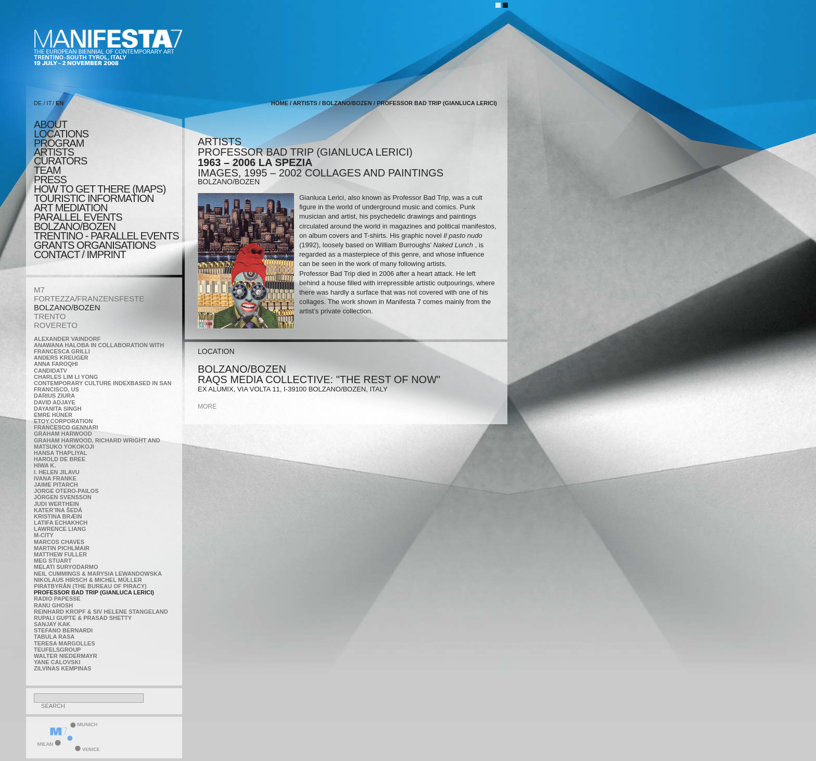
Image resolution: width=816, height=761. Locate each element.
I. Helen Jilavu (57, 472)
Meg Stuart (53, 560)
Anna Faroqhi (56, 364)
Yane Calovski (57, 662)
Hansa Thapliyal (60, 453)
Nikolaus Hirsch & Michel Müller (88, 580)
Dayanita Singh (57, 408)
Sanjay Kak (52, 624)
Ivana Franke (55, 478)
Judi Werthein (56, 504)
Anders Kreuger (61, 357)
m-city (44, 535)
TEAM (47, 170)
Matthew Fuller (60, 554)
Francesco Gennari (66, 427)
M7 (39, 289)
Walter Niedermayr (65, 656)
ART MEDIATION (70, 207)
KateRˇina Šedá (58, 510)
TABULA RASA (54, 636)
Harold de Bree (59, 459)
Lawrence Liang (60, 529)
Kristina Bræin (58, 516)
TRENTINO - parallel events (106, 235)
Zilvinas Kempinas (62, 668)
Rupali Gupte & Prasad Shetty (83, 618)
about (50, 124)
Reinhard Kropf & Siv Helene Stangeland (101, 611)
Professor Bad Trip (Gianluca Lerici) (94, 592)
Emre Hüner (53, 415)
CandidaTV (50, 370)
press (50, 179)
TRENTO (50, 316)
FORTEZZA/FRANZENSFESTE (89, 298)
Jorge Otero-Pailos (66, 491)
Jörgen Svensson (63, 497)
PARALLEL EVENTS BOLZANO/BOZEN (78, 221)
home (279, 103)
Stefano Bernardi (63, 630)
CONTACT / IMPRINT (80, 254)
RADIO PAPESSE (57, 598)
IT (49, 103)
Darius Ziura (54, 395)
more (207, 406)
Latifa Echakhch (60, 522)
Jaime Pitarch (56, 484)
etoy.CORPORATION (63, 421)
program (59, 143)
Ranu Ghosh (53, 605)
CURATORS (60, 161)
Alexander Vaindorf (67, 339)
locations (61, 133)
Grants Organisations (95, 245)
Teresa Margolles (64, 643)
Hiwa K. (45, 465)
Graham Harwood (63, 433)
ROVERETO (56, 325)
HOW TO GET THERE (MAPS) (99, 189)
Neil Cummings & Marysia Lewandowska (98, 573)
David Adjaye (54, 402)
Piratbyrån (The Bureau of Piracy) (90, 586)
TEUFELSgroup (57, 649)
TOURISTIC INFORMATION (94, 198)
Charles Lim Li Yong (66, 377)
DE (38, 103)
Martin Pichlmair (62, 548)
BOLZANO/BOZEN (67, 307)
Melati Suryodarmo (66, 567)
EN (59, 103)
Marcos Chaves (59, 542)
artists (54, 152)
